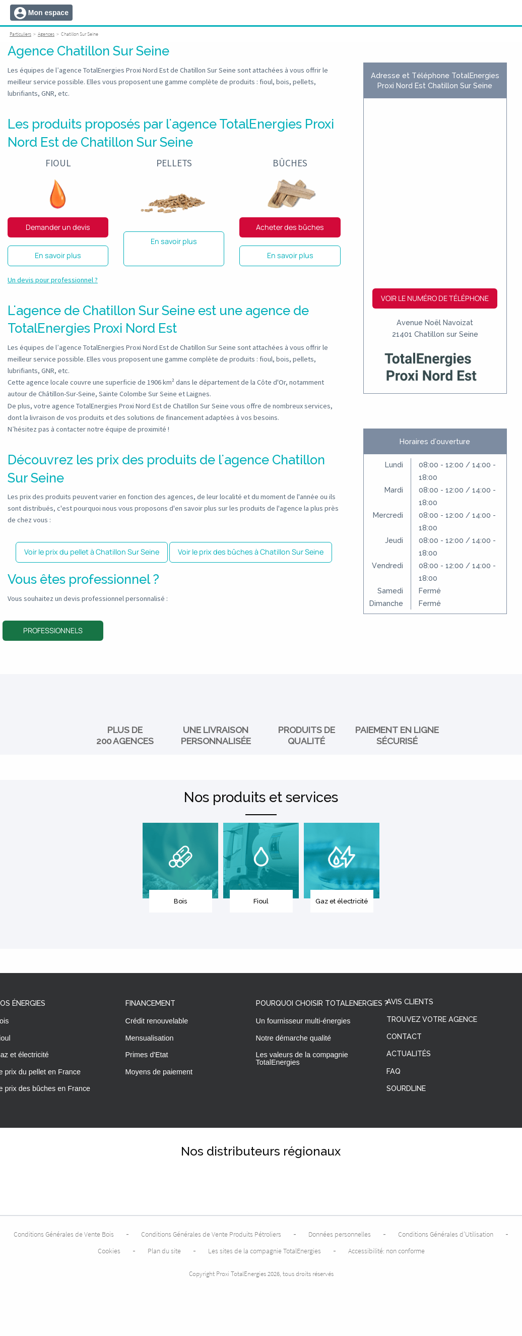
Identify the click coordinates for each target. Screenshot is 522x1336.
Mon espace (48, 13)
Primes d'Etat (146, 1055)
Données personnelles (339, 1234)
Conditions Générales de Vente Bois (64, 1234)
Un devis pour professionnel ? (53, 279)
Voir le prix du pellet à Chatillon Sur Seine (91, 552)
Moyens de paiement (159, 1072)
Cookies (109, 1250)
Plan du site (164, 1250)
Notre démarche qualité (294, 1038)
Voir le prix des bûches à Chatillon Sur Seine (250, 552)
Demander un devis (58, 227)
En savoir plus (58, 255)
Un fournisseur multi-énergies (303, 1021)
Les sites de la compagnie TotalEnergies (264, 1250)
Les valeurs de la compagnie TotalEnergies (302, 1058)
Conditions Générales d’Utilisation (445, 1234)
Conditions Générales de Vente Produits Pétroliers (211, 1234)
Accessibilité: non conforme (386, 1250)
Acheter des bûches (290, 227)
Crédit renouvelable (156, 1021)
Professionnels (53, 630)
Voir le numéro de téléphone (435, 298)
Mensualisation (149, 1038)
